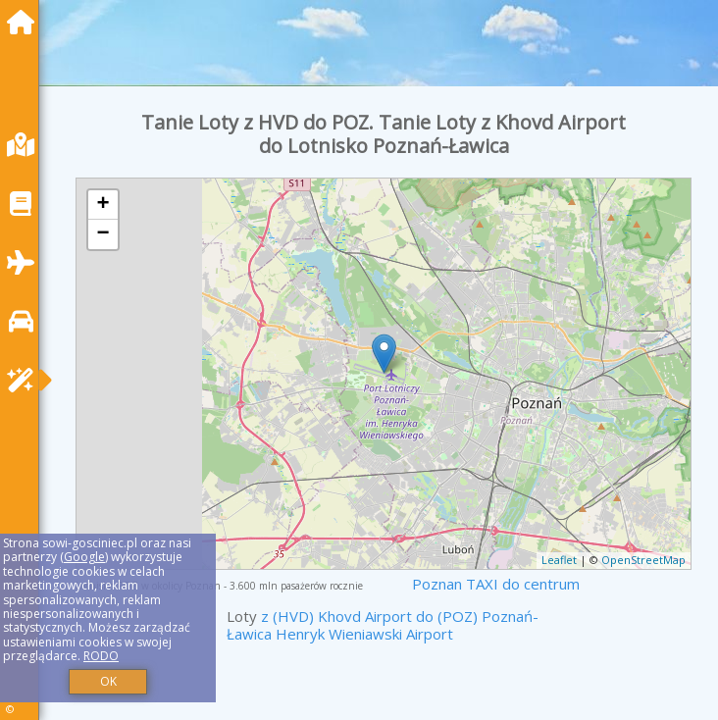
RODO (101, 655)
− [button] (102, 234)
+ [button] (102, 205)
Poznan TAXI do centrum (496, 583)
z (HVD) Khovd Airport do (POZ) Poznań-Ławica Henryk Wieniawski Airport (382, 624)
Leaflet (559, 559)
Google (84, 556)
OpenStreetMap (643, 559)
